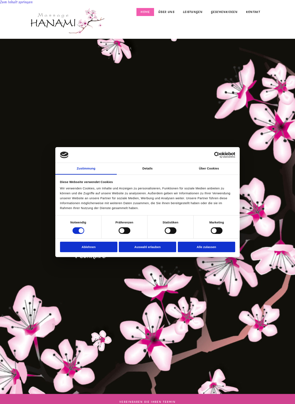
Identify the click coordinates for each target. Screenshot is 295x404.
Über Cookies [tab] (209, 168)
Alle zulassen (206, 247)
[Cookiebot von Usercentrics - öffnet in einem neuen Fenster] (217, 155)
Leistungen (193, 12)
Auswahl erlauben (147, 247)
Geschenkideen (224, 12)
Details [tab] (147, 168)
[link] (193, 12)
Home (145, 12)
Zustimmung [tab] (86, 168)
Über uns (166, 12)
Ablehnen (88, 247)
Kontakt (253, 12)
